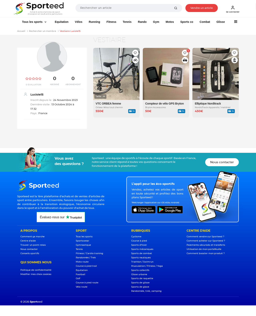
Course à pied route (87, 283)
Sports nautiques (141, 258)
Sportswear (82, 241)
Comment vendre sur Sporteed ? (205, 236)
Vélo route (81, 287)
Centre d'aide (28, 241)
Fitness (111, 21)
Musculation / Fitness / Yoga (147, 266)
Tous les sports (32, 21)
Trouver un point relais (33, 245)
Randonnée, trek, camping (146, 291)
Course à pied (139, 241)
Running (94, 21)
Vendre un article (201, 8)
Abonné (54, 85)
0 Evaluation (33, 85)
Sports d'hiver (139, 245)
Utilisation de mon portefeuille (204, 249)
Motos (170, 21)
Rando (142, 21)
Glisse (220, 21)
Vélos (78, 21)
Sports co (186, 21)
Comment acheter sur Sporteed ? (206, 241)
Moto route (82, 262)
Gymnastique (83, 245)
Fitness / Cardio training (89, 253)
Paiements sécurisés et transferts (206, 245)
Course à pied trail (86, 266)
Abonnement (73, 85)
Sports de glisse (140, 283)
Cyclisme (136, 236)
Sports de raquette (142, 278)
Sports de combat (141, 253)
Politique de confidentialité (35, 270)
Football (80, 274)
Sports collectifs (140, 270)
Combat (205, 21)
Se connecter (232, 9)
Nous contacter (222, 162)
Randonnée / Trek (86, 258)
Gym (156, 21)
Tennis (127, 21)
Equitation (61, 21)
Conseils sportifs (29, 253)
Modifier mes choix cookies (35, 274)
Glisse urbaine (139, 274)
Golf (78, 278)
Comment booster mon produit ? (206, 253)
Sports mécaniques (142, 249)
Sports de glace (140, 287)
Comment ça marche (32, 236)
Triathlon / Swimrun (142, 262)
